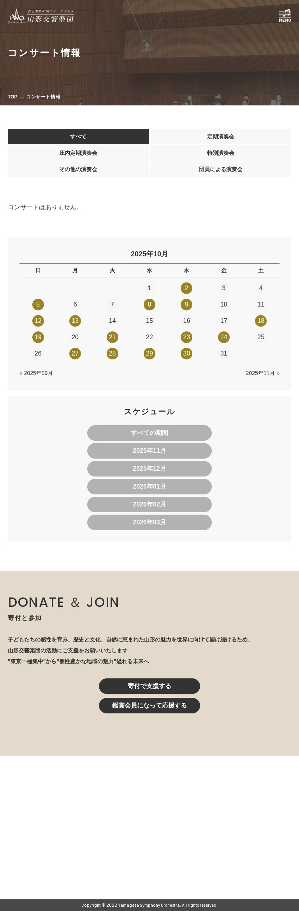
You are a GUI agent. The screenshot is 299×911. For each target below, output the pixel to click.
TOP (12, 97)
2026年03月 (149, 522)
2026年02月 (149, 504)
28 (112, 353)
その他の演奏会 (78, 169)
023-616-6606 (117, 838)
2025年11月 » (263, 373)
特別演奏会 (220, 153)
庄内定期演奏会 (78, 153)
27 (75, 353)
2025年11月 (149, 450)
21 (112, 337)
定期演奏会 (220, 136)
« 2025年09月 (36, 373)
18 (260, 320)
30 (186, 353)
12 (38, 320)
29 (149, 353)
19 (38, 337)
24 (223, 337)
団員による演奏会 (221, 169)
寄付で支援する (149, 686)
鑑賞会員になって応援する (149, 705)
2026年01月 (149, 486)
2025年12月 (149, 468)
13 (75, 320)
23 (186, 337)
